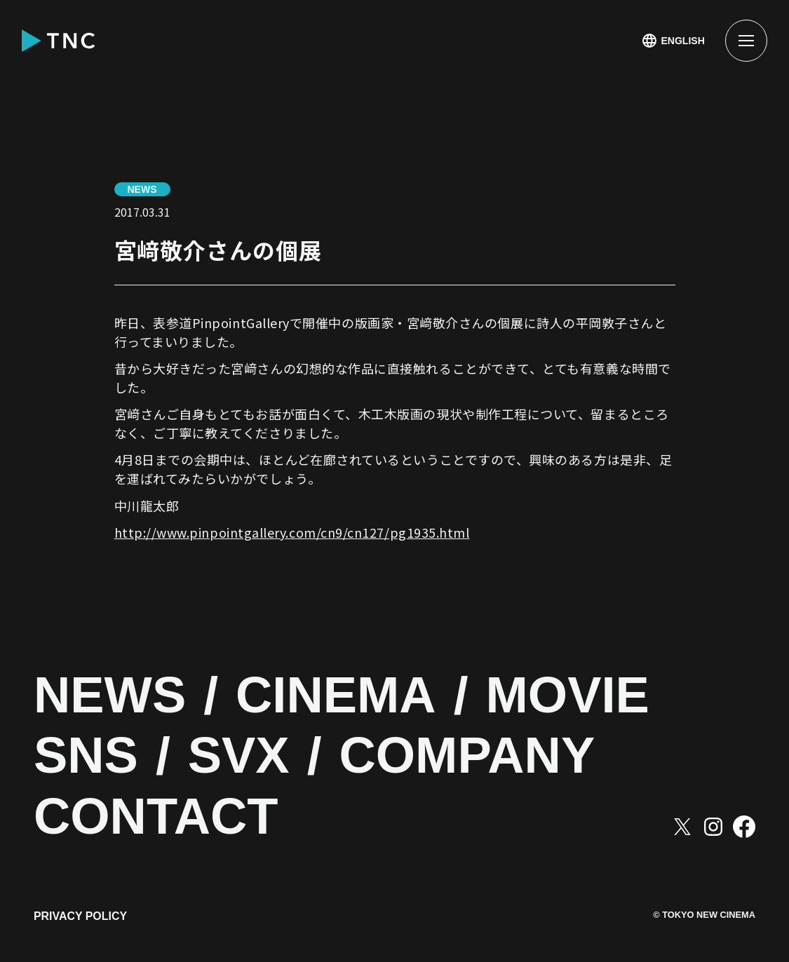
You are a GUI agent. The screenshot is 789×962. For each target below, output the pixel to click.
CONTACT (160, 817)
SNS (88, 756)
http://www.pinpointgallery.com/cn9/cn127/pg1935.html (292, 532)
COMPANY (479, 756)
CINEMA (345, 696)
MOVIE (583, 696)
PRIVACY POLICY (81, 918)
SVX (244, 756)
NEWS (112, 696)
